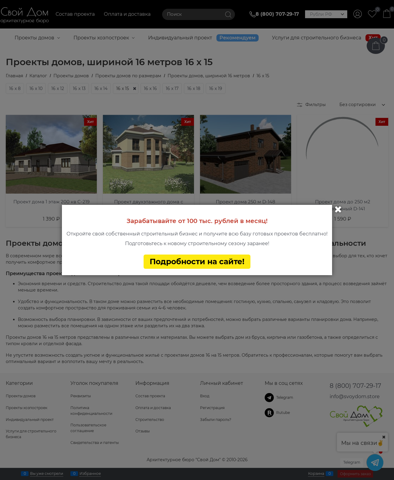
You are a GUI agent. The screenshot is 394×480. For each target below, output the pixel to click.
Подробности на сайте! (197, 261)
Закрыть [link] (338, 209)
